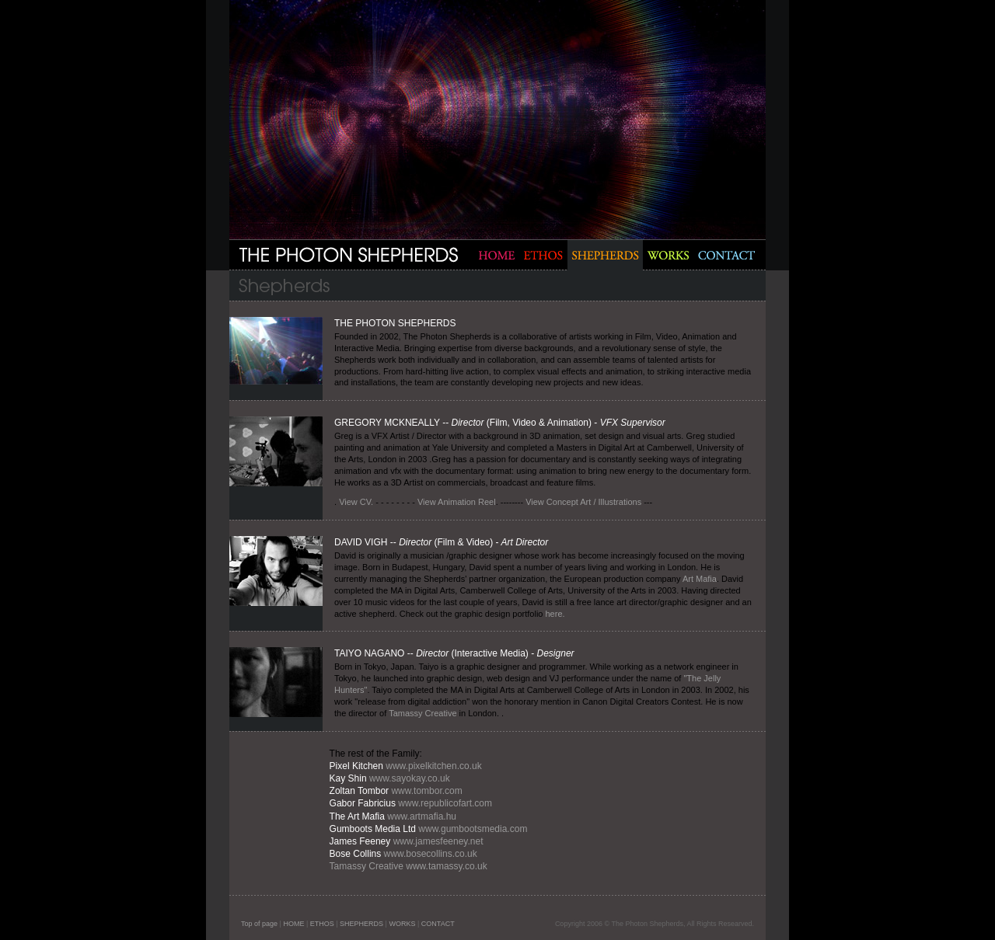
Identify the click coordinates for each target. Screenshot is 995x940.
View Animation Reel (455, 502)
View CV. (356, 502)
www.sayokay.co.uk (409, 778)
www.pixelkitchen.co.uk (433, 766)
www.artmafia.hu (421, 816)
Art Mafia (700, 578)
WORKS (402, 924)
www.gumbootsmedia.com (471, 828)
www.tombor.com (426, 790)
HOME (293, 924)
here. (555, 613)
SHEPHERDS (361, 924)
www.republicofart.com (445, 803)
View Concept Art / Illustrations (583, 502)
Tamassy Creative (422, 713)
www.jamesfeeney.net (438, 841)
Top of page (259, 924)
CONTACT (438, 924)
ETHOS (322, 924)
